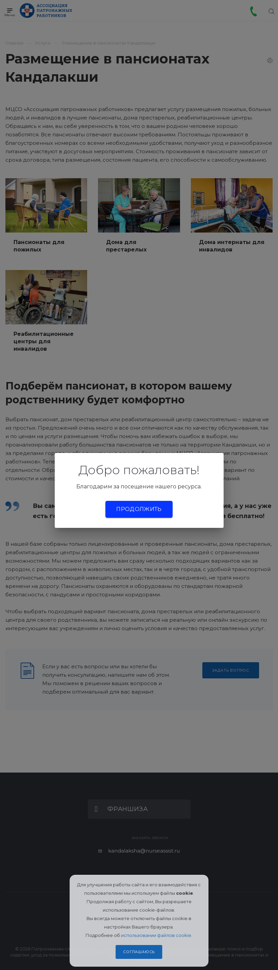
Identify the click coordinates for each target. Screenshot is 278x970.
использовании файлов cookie (156, 935)
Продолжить (138, 509)
